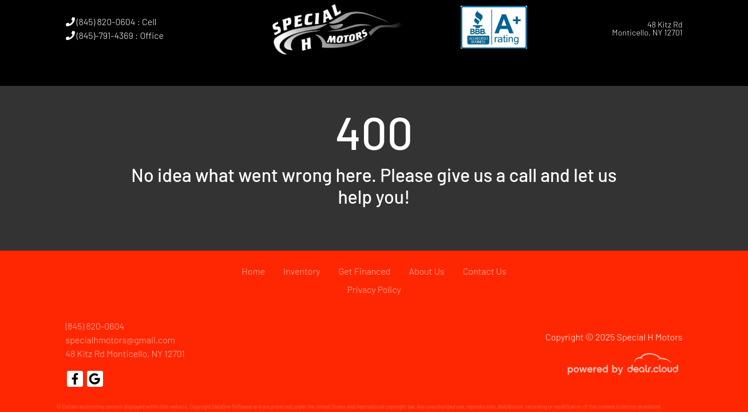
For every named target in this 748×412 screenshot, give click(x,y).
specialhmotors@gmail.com (121, 339)
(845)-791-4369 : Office (115, 35)
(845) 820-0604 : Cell (111, 21)
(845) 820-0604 (95, 325)
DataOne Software (232, 406)
